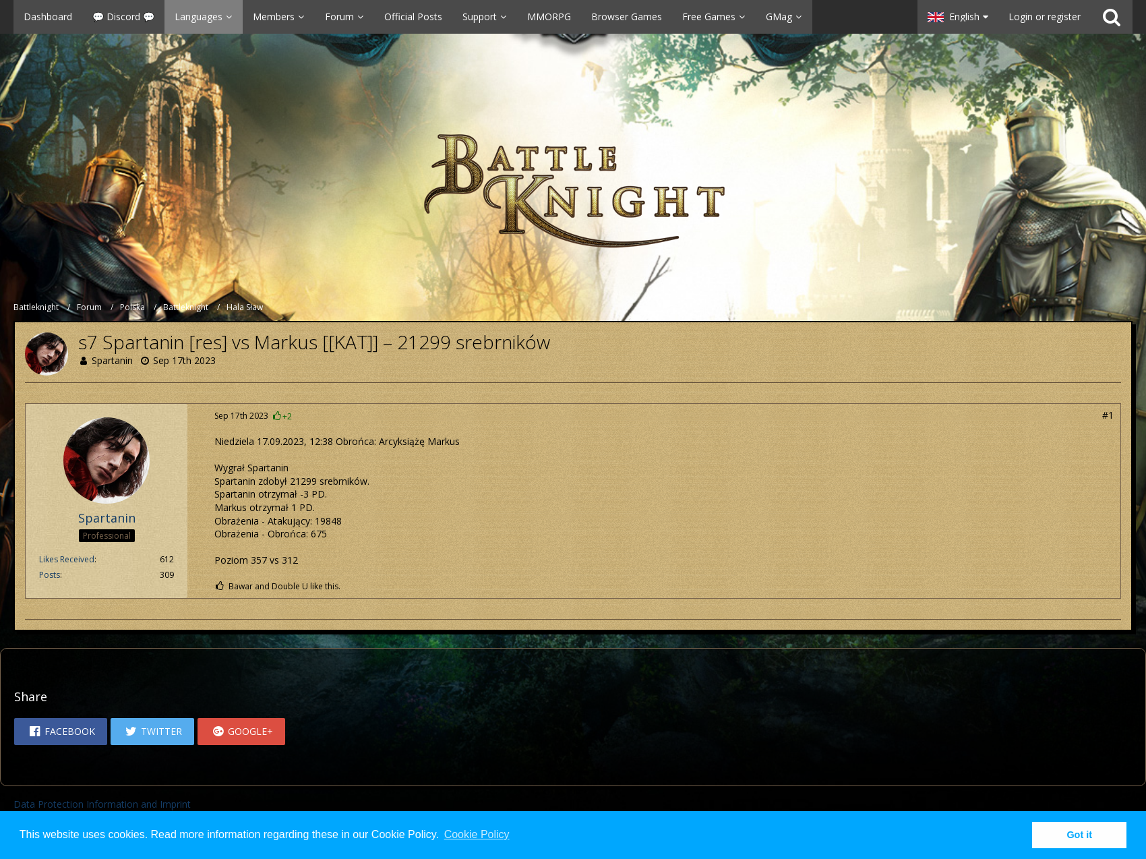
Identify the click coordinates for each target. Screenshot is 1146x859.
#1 (1108, 415)
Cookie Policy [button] (477, 834)
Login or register (1044, 16)
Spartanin (112, 360)
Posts (49, 575)
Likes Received (66, 559)
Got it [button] (1079, 834)
